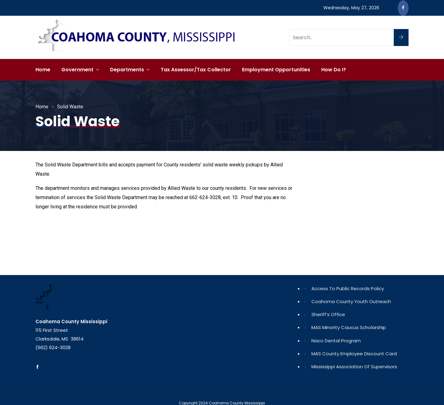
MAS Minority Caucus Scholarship (348, 327)
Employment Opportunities (276, 69)
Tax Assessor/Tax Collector (196, 69)
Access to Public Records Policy (347, 288)
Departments (127, 69)
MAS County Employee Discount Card (354, 353)
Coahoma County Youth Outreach (351, 301)
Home (42, 69)
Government (77, 69)
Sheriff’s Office (328, 314)
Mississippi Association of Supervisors (354, 366)
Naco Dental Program (336, 340)
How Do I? (333, 69)
